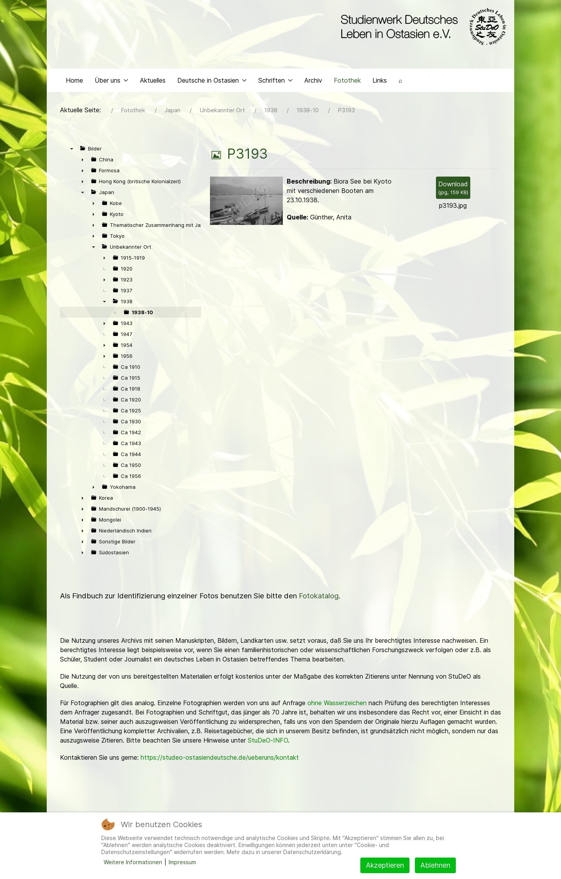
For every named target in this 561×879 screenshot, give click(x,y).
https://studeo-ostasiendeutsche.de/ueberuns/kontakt (220, 757)
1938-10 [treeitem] (142, 312)
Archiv (313, 80)
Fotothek (347, 80)
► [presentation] (82, 159)
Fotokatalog (319, 595)
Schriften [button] (275, 80)
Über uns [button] (111, 80)
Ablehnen (435, 865)
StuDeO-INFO (268, 740)
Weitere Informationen (133, 862)
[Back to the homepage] (421, 26)
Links (379, 80)
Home (74, 80)
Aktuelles (153, 80)
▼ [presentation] (71, 148)
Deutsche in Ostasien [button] (212, 80)
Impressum (182, 862)
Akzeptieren (385, 865)
